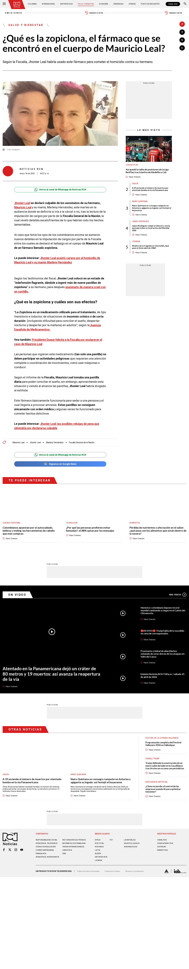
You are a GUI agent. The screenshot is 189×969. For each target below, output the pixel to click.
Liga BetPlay (132, 165)
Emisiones (11, 13)
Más (177, 596)
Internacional (49, 4)
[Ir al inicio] (17, 4)
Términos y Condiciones (136, 874)
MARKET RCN (163, 852)
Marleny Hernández (55, 442)
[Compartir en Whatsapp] (182, 48)
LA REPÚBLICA (130, 842)
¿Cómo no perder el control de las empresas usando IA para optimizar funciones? (163, 791)
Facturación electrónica (74, 842)
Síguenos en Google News (60, 464)
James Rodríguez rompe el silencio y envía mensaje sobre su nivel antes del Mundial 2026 (151, 229)
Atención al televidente (47, 845)
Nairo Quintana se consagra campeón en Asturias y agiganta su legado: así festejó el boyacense (152, 208)
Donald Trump (152, 760)
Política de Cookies (113, 874)
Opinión (131, 4)
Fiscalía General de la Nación (83, 442)
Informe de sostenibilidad (69, 846)
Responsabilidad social (47, 842)
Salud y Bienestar (86, 4)
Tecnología (72, 523)
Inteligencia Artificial (156, 784)
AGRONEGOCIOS (131, 849)
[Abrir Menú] (4, 4)
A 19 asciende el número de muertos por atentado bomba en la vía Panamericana (150, 189)
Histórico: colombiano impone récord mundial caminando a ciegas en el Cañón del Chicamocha (162, 611)
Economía (104, 4)
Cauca (135, 184)
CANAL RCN (172, 4)
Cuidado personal (12, 523)
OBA (64, 858)
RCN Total (100, 845)
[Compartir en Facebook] (182, 32)
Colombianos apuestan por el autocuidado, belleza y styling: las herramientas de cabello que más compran (29, 531)
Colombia (32, 4)
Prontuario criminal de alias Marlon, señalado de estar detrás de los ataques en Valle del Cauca (162, 655)
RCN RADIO (99, 849)
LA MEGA (99, 862)
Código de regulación (46, 851)
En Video (18, 595)
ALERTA (98, 856)
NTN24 (98, 842)
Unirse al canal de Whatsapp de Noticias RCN (60, 190)
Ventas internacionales (74, 851)
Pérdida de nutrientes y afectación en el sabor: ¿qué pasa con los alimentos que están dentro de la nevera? (157, 531)
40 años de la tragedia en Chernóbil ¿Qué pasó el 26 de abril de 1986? (151, 248)
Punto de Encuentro (149, 4)
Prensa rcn (41, 858)
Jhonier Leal (22, 203)
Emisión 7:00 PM (175, 13)
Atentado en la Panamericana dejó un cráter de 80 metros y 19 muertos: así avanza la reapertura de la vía (52, 675)
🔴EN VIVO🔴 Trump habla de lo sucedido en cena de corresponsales (163, 633)
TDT (111, 842)
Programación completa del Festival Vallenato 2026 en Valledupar (163, 745)
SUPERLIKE (161, 849)
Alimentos (135, 523)
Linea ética (67, 854)
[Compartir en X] (182, 40)
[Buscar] (185, 4)
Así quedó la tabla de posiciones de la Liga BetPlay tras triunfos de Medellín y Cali (148, 171)
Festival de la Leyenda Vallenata (162, 739)
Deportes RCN (66, 4)
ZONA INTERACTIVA (165, 845)
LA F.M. (98, 852)
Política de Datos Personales (88, 874)
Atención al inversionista (42, 862)
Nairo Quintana (140, 202)
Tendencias (118, 4)
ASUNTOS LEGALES (132, 845)
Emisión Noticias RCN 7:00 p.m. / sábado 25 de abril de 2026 (163, 677)
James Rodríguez (140, 222)
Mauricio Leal (23, 207)
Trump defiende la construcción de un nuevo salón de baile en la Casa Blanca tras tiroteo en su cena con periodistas (165, 767)
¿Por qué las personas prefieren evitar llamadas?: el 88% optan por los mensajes (90, 529)
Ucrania (136, 243)
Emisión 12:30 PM (93, 13)
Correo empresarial (46, 854)
